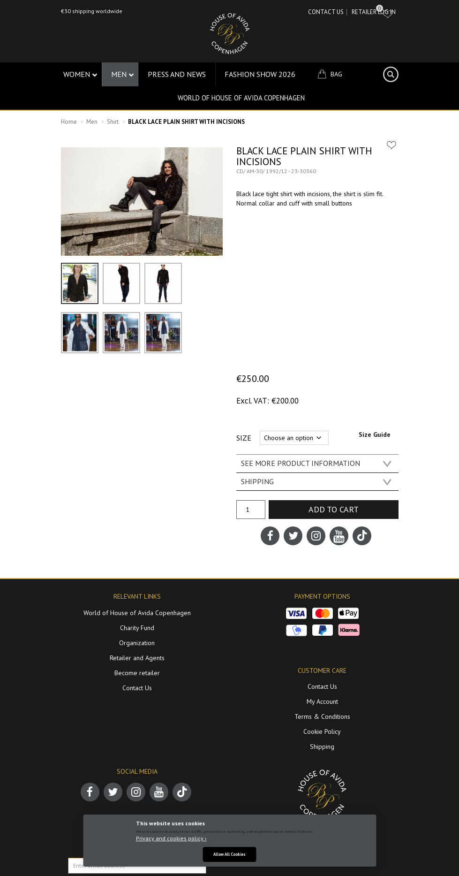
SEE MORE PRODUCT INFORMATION (300, 463)
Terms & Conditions (322, 716)
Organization (137, 643)
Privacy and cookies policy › (171, 838)
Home (69, 122)
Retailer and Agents (137, 658)
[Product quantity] (250, 509)
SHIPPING (257, 481)
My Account (322, 701)
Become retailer (137, 673)
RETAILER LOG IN (374, 12)
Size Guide (375, 434)
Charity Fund (137, 628)
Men (92, 122)
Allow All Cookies (229, 854)
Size (243, 437)
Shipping (322, 746)
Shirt (113, 122)
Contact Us (326, 12)
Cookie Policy (322, 731)
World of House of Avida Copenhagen (241, 97)
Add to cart (334, 509)
